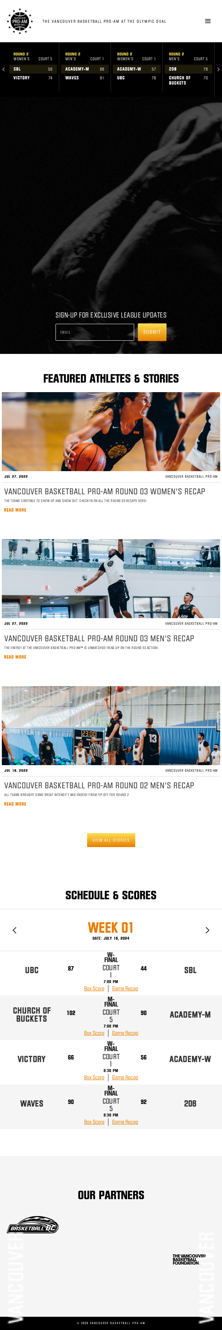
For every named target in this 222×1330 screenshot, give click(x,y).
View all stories (111, 840)
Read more (15, 510)
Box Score (94, 988)
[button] (208, 21)
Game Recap (125, 988)
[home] (100, 21)
